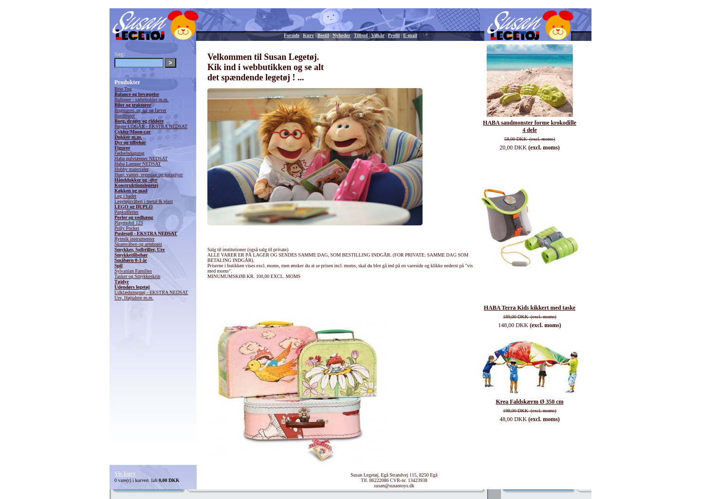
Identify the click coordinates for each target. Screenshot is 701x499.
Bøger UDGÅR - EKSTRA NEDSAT (150, 126)
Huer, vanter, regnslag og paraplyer (148, 174)
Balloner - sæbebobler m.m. (141, 99)
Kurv (308, 35)
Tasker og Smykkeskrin (137, 276)
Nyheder (341, 35)
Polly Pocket (126, 228)
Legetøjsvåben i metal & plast (143, 201)
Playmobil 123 (128, 222)
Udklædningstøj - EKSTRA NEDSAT (151, 292)
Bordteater (124, 115)
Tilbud (361, 35)
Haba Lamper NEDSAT (137, 163)
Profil (394, 35)
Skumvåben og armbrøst (138, 244)
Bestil (323, 35)
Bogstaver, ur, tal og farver (140, 110)
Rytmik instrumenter (134, 238)
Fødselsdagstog (129, 153)
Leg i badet (125, 196)
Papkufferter (126, 212)
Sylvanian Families (133, 271)
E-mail (410, 35)
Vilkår (377, 35)
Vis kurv (125, 473)
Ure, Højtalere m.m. (133, 297)
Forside (291, 35)
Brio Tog (123, 89)
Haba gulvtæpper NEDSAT (140, 158)
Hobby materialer (131, 169)
